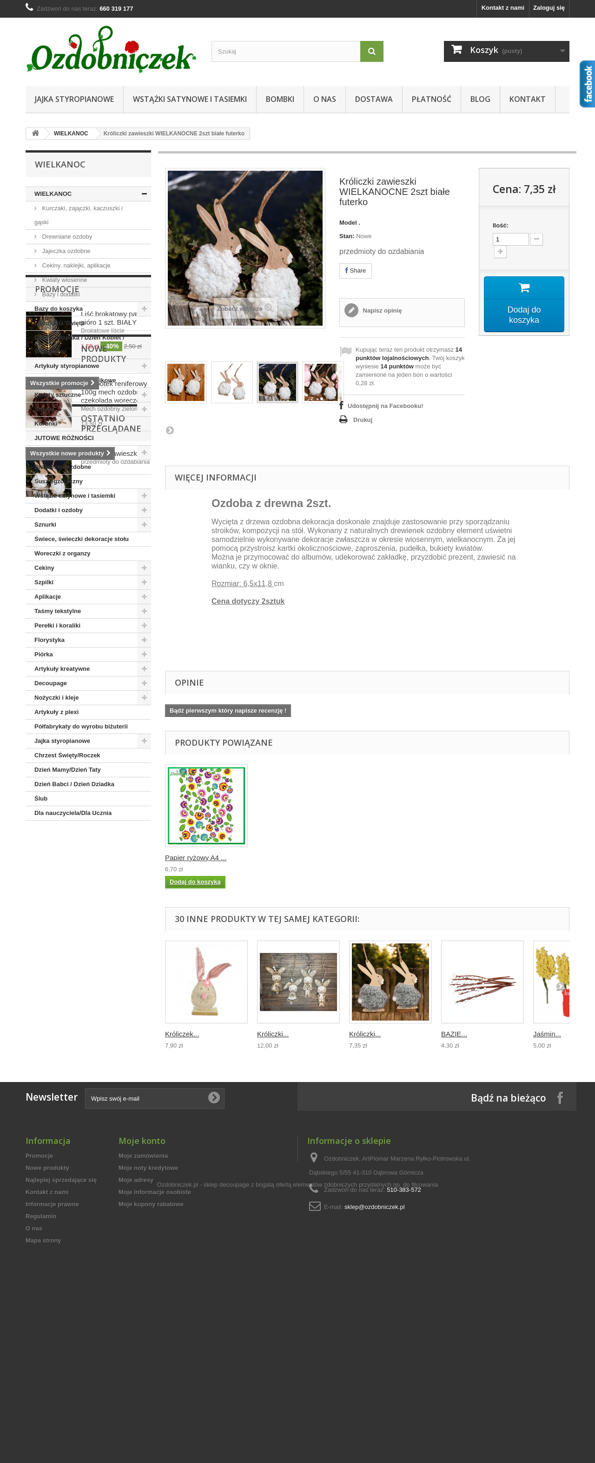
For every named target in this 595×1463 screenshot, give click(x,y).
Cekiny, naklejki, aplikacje (75, 265)
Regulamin (41, 1350)
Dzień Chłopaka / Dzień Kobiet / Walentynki (79, 344)
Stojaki (44, 409)
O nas (324, 99)
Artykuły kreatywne (62, 668)
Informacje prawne (52, 1338)
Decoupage (50, 683)
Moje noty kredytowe (148, 1302)
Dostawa (374, 99)
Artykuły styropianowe (66, 365)
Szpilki (43, 582)
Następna (169, 429)
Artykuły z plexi (56, 711)
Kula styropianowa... (196, 858)
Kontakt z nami (503, 7)
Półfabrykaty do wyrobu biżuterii (81, 726)
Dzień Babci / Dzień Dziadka (74, 784)
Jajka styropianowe (74, 99)
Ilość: (501, 225)
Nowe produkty (72, 976)
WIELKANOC (71, 133)
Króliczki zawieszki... (113, 1131)
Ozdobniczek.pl (177, 1407)
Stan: (347, 236)
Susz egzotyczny (58, 481)
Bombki (280, 99)
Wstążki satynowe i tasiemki (190, 99)
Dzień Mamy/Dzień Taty (67, 769)
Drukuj (362, 419)
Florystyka (49, 639)
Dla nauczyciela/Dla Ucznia (73, 812)
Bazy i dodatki (60, 294)
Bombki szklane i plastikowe (75, 380)
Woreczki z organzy (62, 553)
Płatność (431, 99)
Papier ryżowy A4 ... (288, 858)
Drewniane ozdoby (66, 236)
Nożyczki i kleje (56, 697)
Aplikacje (47, 596)
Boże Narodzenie (58, 452)
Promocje (57, 848)
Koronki (45, 423)
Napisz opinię (381, 310)
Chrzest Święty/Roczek (67, 755)
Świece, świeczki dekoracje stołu (81, 538)
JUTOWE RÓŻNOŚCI (64, 437)
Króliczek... (182, 1034)
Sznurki (45, 524)
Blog (480, 99)
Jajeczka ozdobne (65, 250)
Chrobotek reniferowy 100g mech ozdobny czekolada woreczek (114, 1010)
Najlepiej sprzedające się (61, 1314)
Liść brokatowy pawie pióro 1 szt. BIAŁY (114, 877)
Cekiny (44, 567)
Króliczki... (273, 1034)
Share (355, 270)
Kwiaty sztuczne (57, 394)
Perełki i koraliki (57, 625)
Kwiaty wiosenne (63, 279)
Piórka (43, 654)
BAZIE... (454, 1034)
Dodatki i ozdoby (58, 510)
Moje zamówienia (143, 1290)
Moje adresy (136, 1314)
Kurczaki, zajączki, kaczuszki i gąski (78, 215)
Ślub (40, 798)
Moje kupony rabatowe (151, 1338)
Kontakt (527, 99)
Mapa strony (43, 1374)
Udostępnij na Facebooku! (385, 405)
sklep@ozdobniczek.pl (374, 1341)
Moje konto (142, 1275)
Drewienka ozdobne (62, 466)
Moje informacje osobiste (155, 1326)
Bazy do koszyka (58, 308)
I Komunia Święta (59, 323)
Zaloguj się (549, 7)
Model (348, 222)
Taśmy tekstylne (57, 611)
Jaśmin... (547, 1034)
